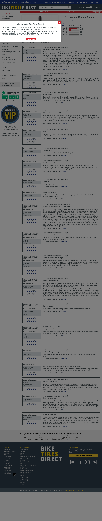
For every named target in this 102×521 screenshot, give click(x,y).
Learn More (31, 39)
